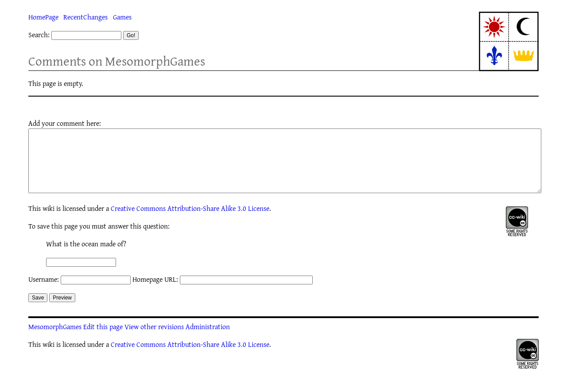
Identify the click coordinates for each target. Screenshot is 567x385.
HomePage (43, 17)
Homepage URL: (155, 292)
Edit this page (103, 339)
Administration (208, 339)
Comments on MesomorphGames (116, 60)
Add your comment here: (64, 123)
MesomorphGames (55, 339)
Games (122, 17)
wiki (48, 221)
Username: (43, 292)
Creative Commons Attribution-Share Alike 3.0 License (190, 221)
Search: (39, 34)
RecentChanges (85, 17)
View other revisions (154, 339)
